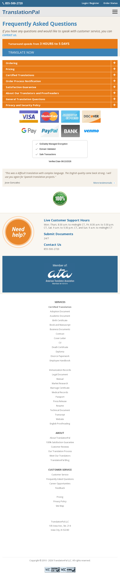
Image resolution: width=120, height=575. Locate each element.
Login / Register (90, 3)
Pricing (60, 496)
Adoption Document (60, 311)
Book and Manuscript (60, 324)
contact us (9, 35)
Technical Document (60, 410)
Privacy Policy (59, 501)
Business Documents (60, 329)
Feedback (60, 488)
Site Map (60, 505)
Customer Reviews (60, 446)
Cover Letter (60, 338)
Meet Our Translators (60, 455)
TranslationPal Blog (59, 460)
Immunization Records (60, 370)
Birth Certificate (59, 320)
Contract (60, 333)
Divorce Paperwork (60, 356)
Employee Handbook (60, 360)
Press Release (60, 401)
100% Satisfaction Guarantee (60, 442)
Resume (60, 405)
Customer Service (60, 474)
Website (60, 419)
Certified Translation (59, 307)
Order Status (110, 3)
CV (60, 342)
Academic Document (60, 315)
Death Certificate (60, 347)
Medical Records (60, 392)
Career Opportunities (59, 483)
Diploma (60, 351)
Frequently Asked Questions (60, 479)
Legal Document (60, 374)
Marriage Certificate (60, 387)
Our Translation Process (60, 451)
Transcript (60, 414)
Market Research (60, 383)
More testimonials (102, 182)
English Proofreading (60, 423)
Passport (60, 396)
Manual (60, 378)
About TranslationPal (60, 437)
